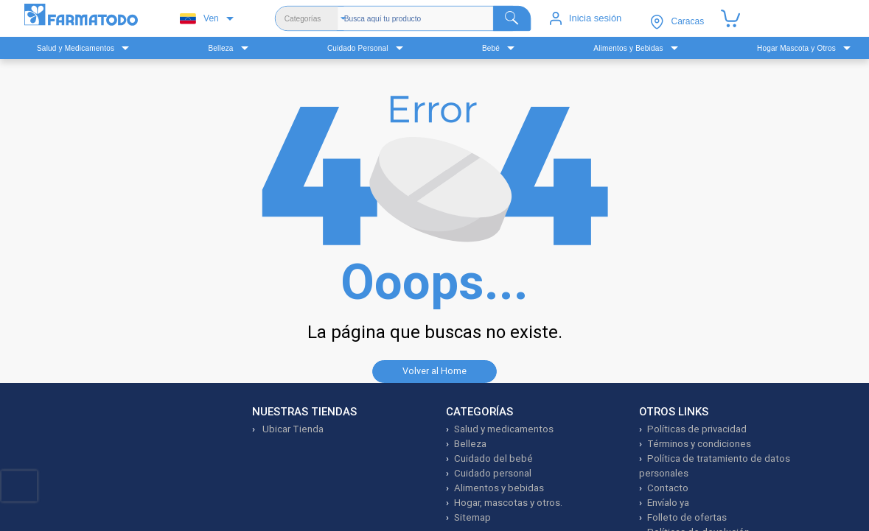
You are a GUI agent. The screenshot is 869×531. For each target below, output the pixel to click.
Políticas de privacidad (697, 429)
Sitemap (472, 517)
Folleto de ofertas (687, 517)
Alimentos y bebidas (499, 488)
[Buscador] (437, 18)
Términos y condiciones (699, 443)
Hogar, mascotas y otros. (508, 502)
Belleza (470, 443)
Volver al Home (434, 371)
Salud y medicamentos (504, 429)
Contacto (667, 488)
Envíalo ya (668, 502)
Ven (199, 18)
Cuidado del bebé (493, 458)
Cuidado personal (492, 473)
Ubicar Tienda (292, 429)
